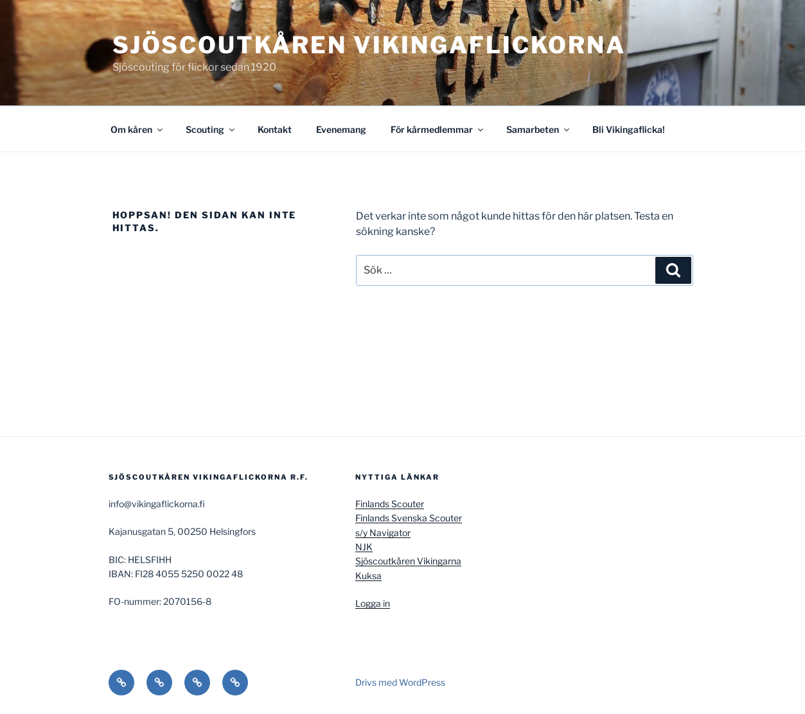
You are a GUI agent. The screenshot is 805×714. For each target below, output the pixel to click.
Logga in (372, 603)
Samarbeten (538, 129)
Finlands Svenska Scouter (408, 517)
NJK (364, 546)
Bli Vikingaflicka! (628, 129)
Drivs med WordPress (400, 682)
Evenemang (341, 129)
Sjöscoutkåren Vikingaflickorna (369, 45)
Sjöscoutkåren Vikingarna (408, 560)
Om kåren (137, 129)
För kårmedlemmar (438, 129)
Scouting (211, 129)
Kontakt (275, 129)
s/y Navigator (383, 532)
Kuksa (368, 575)
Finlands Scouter (389, 503)
